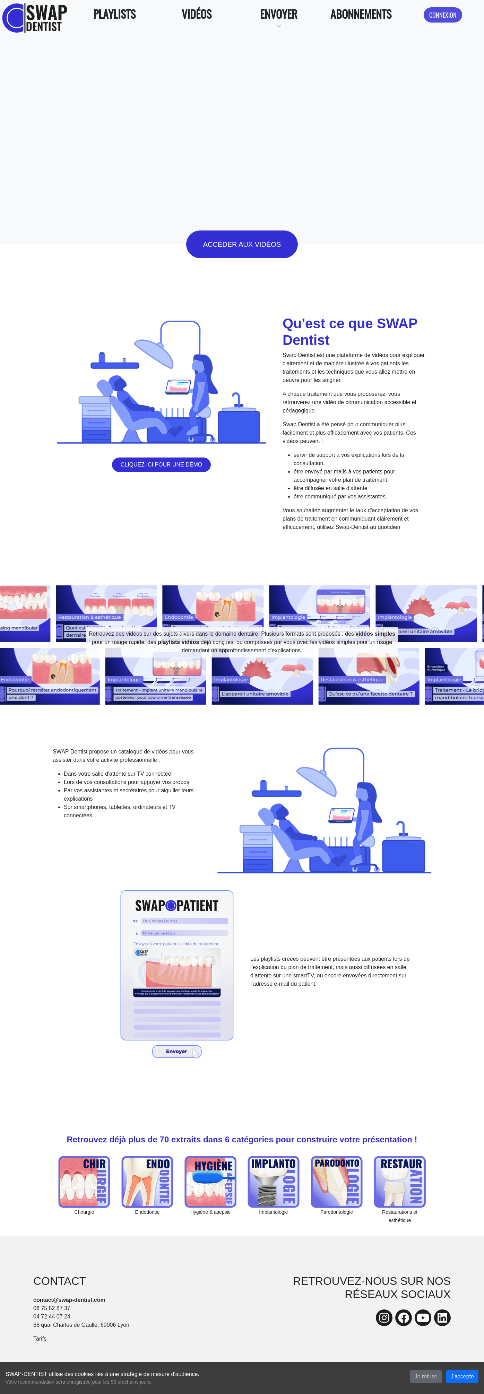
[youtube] (423, 1317)
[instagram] (384, 1317)
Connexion (443, 14)
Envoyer (278, 14)
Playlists (114, 14)
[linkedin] (442, 1317)
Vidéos (196, 14)
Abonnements (360, 14)
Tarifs (39, 1339)
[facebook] (403, 1317)
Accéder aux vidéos (242, 244)
